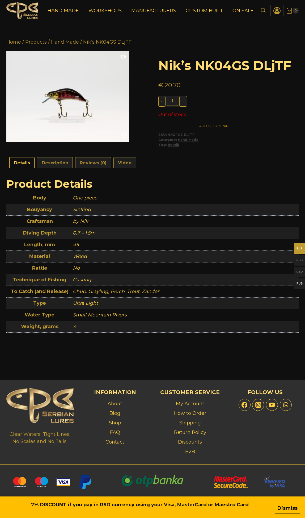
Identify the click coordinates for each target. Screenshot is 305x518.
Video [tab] (125, 164)
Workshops (105, 11)
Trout (133, 293)
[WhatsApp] (286, 405)
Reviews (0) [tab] (93, 164)
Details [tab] (22, 164)
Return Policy (190, 432)
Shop (115, 423)
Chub (79, 293)
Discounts (190, 442)
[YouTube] (272, 405)
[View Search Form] (263, 10)
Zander (150, 293)
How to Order (190, 413)
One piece (85, 199)
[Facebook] (245, 405)
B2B (190, 451)
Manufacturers (153, 11)
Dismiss (287, 509)
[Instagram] (258, 405)
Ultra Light (85, 305)
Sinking (82, 211)
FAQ (115, 432)
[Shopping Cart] (292, 10)
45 (76, 246)
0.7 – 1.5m (84, 234)
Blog (114, 413)
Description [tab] (55, 164)
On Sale (243, 11)
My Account (190, 404)
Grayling (98, 293)
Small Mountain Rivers (100, 316)
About (115, 404)
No (76, 270)
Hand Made (63, 11)
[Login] (277, 10)
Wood (80, 258)
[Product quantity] (172, 101)
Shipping (190, 423)
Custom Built (204, 11)
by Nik (173, 146)
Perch (118, 293)
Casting (82, 281)
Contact (114, 442)
